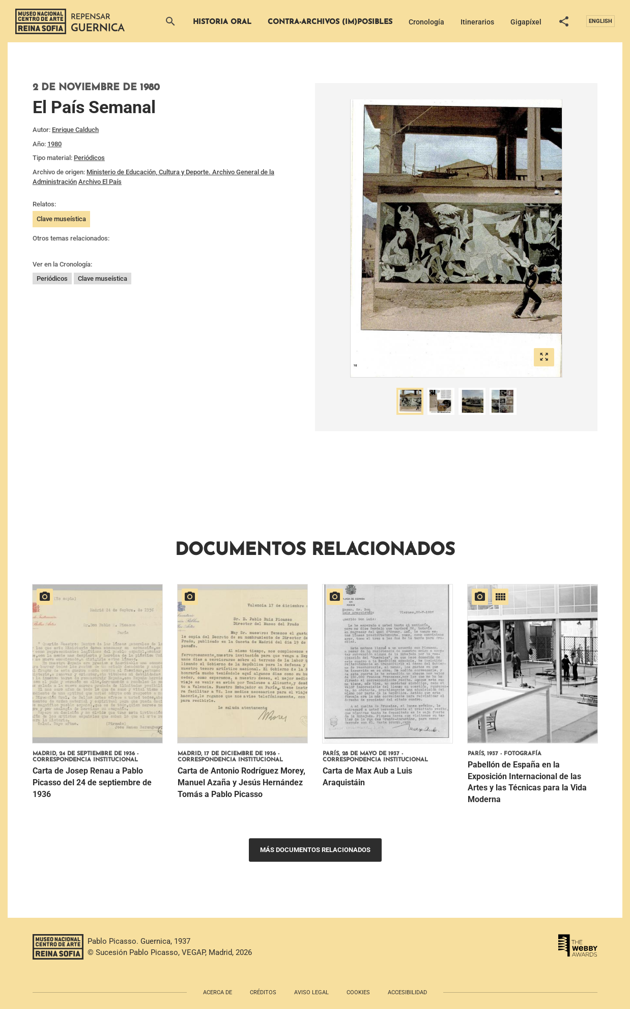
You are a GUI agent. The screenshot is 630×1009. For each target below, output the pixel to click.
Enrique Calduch (75, 130)
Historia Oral (222, 22)
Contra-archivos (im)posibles (330, 22)
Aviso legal (311, 992)
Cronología (426, 22)
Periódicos (89, 158)
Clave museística (61, 219)
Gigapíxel (525, 22)
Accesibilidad (407, 992)
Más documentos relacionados (315, 850)
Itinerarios (477, 22)
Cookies (358, 992)
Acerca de (217, 992)
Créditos (263, 992)
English (600, 21)
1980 (54, 144)
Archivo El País (100, 181)
